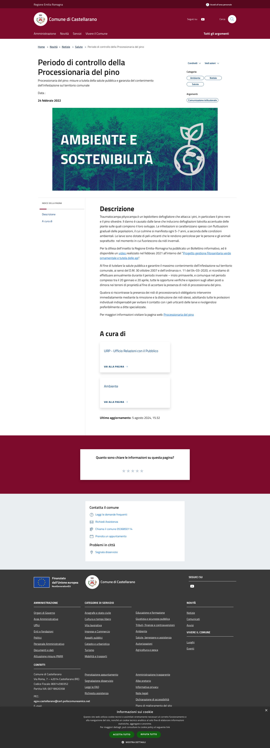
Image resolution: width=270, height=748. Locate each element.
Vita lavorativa (93, 625)
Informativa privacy (147, 687)
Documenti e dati (44, 650)
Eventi (190, 648)
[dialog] (135, 727)
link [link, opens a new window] (168, 727)
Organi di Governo (44, 613)
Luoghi (191, 642)
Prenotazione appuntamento (101, 674)
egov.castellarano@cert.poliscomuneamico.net (62, 701)
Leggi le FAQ (92, 687)
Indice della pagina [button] (52, 203)
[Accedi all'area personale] (218, 5)
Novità (54, 47)
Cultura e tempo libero (98, 619)
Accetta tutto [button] (121, 734)
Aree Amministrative (46, 619)
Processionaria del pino (179, 314)
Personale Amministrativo (49, 644)
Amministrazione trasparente (153, 674)
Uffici (37, 625)
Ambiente (141, 631)
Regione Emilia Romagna (48, 4)
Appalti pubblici (94, 638)
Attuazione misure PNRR (48, 656)
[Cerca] (232, 19)
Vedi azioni (212, 63)
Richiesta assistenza (96, 693)
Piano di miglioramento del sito (154, 705)
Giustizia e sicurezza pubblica (153, 619)
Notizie (66, 47)
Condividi (195, 63)
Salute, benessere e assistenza (154, 637)
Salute (79, 47)
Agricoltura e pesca (147, 650)
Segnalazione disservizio (99, 681)
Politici (38, 638)
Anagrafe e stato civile (98, 613)
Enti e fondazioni (43, 631)
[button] (135, 742)
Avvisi (190, 625)
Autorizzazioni (144, 644)
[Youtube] (201, 19)
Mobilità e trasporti (96, 656)
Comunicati (193, 619)
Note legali (142, 693)
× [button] (266, 710)
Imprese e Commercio (97, 631)
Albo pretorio (143, 681)
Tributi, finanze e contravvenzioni (155, 625)
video (123, 253)
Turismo (89, 650)
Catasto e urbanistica (97, 644)
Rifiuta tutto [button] (149, 734)
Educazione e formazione (150, 613)
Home (41, 47)
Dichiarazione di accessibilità (152, 699)
